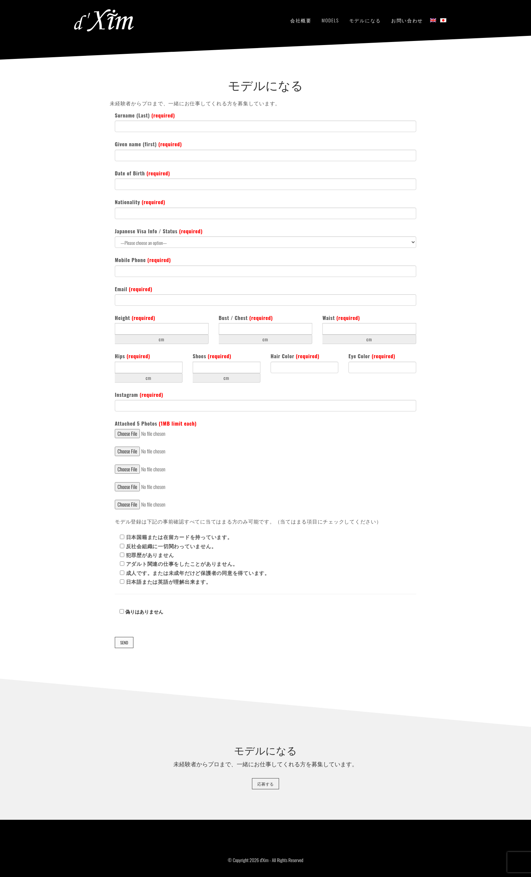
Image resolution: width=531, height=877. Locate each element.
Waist (341, 317)
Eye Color (371, 356)
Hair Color (295, 356)
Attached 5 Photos (156, 423)
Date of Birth (142, 173)
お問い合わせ (407, 20)
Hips (132, 356)
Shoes (212, 356)
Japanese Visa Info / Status (159, 231)
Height (135, 317)
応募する (265, 784)
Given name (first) (148, 144)
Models (330, 20)
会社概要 (301, 20)
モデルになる (365, 20)
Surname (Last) (145, 115)
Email (133, 289)
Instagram (139, 394)
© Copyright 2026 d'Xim (248, 859)
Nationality (140, 202)
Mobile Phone (143, 259)
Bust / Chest (246, 317)
